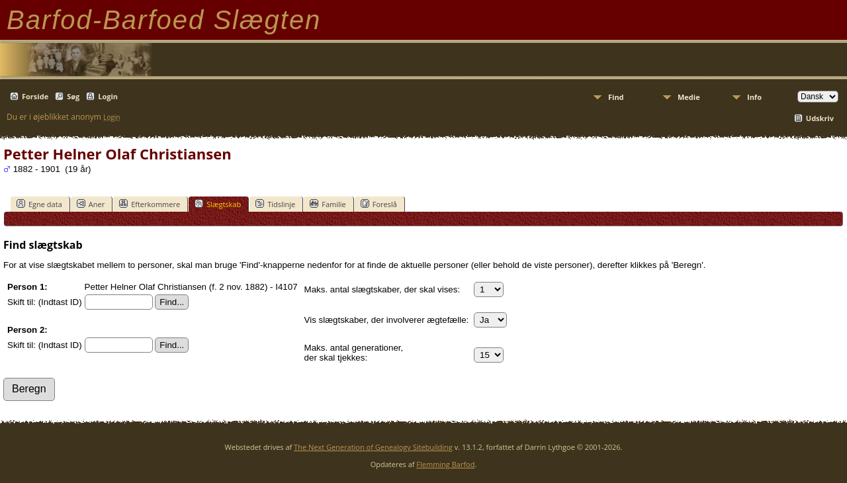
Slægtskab (218, 203)
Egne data (39, 203)
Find (616, 97)
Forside (35, 96)
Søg (73, 96)
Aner (91, 203)
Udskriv (820, 118)
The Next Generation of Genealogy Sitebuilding (373, 447)
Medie (689, 97)
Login (108, 96)
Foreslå (379, 203)
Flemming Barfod (445, 464)
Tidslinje (275, 203)
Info (754, 97)
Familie (327, 203)
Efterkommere (149, 203)
